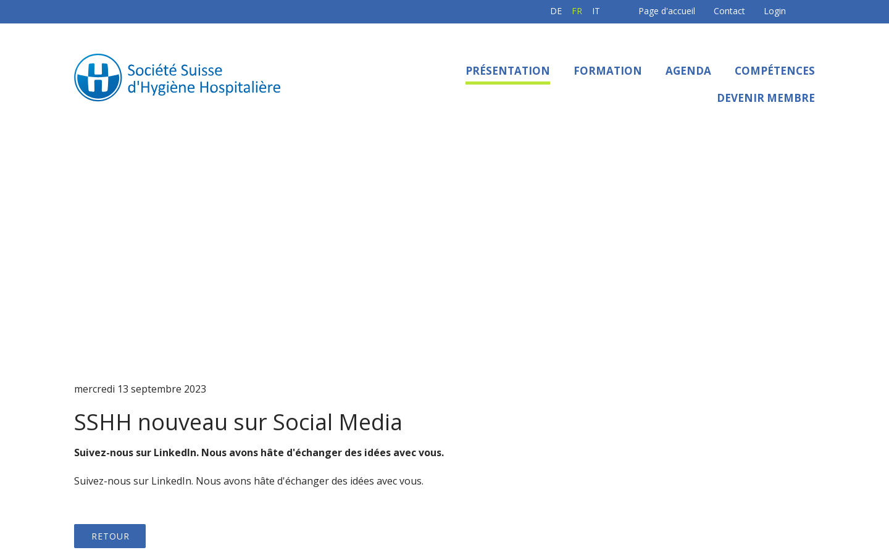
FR (519, 11)
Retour (110, 234)
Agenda (688, 71)
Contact (671, 11)
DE (498, 11)
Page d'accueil (608, 11)
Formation (608, 71)
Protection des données (471, 507)
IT (538, 11)
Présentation (507, 71)
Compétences (775, 71)
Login (717, 11)
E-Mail (792, 467)
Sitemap (553, 507)
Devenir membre (766, 98)
